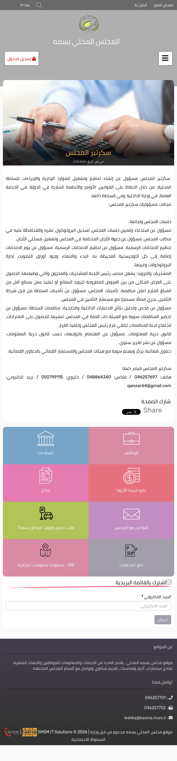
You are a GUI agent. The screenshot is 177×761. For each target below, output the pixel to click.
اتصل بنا (141, 5)
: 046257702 (158, 708)
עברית (25, 5)
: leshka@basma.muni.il (148, 718)
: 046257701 (159, 698)
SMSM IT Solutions (56, 732)
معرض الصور (163, 5)
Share (152, 410)
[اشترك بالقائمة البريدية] (88, 606)
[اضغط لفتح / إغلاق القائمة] (165, 58)
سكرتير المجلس (88, 152)
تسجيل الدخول (21, 58)
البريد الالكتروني (156, 597)
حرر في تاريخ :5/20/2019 (88, 161)
